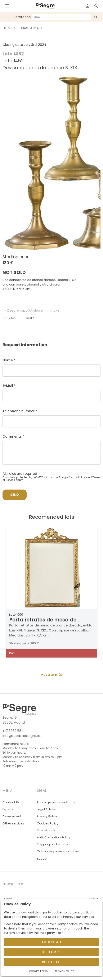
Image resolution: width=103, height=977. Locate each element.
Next (30, 318)
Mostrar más (51, 674)
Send (14, 494)
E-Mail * (9, 385)
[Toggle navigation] (7, 6)
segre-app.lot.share (24, 310)
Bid (11, 653)
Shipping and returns (52, 844)
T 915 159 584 (13, 730)
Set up (42, 859)
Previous (9, 318)
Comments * (13, 436)
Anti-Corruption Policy (53, 837)
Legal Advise (46, 809)
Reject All (51, 962)
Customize (51, 952)
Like (54, 310)
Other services (13, 823)
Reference (22, 17)
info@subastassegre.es (22, 735)
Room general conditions (56, 802)
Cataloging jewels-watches (58, 851)
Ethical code (46, 830)
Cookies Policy (47, 823)
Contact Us (11, 802)
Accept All (51, 942)
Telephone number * (20, 411)
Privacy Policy (77, 477)
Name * (9, 360)
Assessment (12, 816)
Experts (8, 809)
